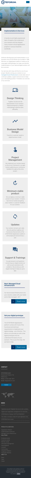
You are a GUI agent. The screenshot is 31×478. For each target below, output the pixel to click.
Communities (4, 449)
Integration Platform (6, 451)
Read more (21, 301)
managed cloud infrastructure (9, 75)
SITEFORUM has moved (7, 419)
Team (2, 459)
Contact (6, 384)
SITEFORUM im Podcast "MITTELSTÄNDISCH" (13, 414)
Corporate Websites (6, 452)
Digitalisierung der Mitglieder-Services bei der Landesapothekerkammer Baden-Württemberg (15, 409)
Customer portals (5, 440)
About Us (4, 454)
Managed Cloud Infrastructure (8, 433)
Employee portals (5, 438)
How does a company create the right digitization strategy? (15, 416)
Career (3, 461)
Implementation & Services (8, 431)
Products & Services (7, 427)
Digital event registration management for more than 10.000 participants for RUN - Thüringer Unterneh (15, 411)
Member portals (5, 442)
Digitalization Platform (6, 430)
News (2, 457)
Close (18, 473)
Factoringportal (5, 445)
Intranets (3, 447)
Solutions (4, 435)
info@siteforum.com (10, 380)
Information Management (7, 443)
